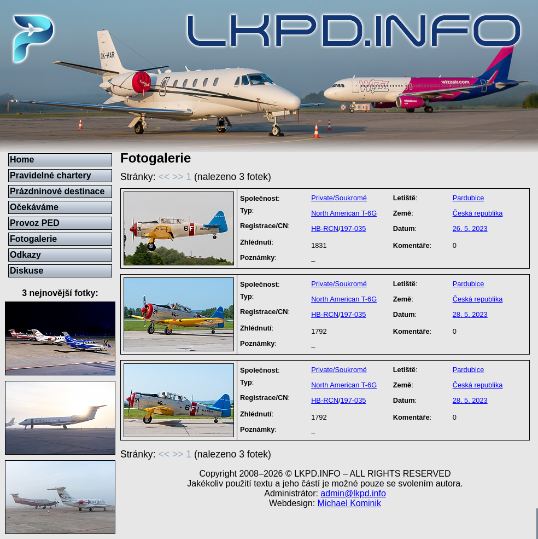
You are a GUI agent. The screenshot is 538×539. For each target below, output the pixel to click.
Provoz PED (35, 223)
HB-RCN (324, 228)
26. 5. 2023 (470, 228)
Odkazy (25, 254)
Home (22, 159)
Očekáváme (34, 207)
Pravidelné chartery (50, 175)
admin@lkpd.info (352, 493)
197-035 (353, 228)
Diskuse (26, 270)
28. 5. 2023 (470, 314)
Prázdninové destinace (57, 191)
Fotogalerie (33, 239)
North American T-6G (344, 213)
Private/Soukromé (339, 198)
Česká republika (478, 213)
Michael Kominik (349, 503)
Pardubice (468, 198)
